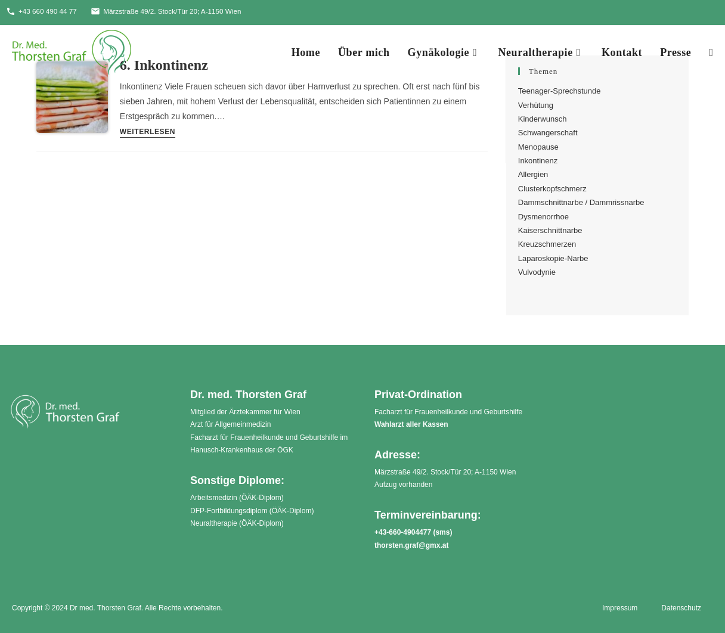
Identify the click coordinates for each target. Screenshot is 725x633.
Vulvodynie (537, 272)
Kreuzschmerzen (547, 244)
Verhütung (535, 105)
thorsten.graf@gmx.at (411, 545)
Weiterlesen (147, 132)
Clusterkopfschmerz (552, 188)
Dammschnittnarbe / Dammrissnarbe (581, 202)
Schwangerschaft (548, 133)
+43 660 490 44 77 (42, 11)
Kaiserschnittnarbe (550, 230)
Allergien (533, 174)
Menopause (538, 146)
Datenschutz (681, 608)
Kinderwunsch (542, 118)
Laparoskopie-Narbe (553, 258)
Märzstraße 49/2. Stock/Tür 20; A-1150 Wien (169, 11)
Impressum (619, 608)
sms (442, 532)
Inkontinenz (538, 160)
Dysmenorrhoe (543, 216)
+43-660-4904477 (402, 532)
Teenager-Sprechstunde (559, 90)
